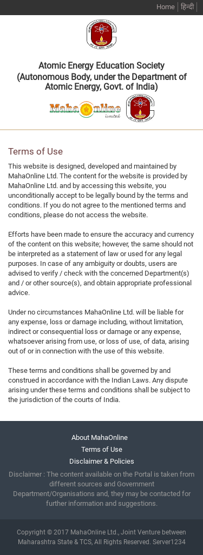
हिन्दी (187, 7)
